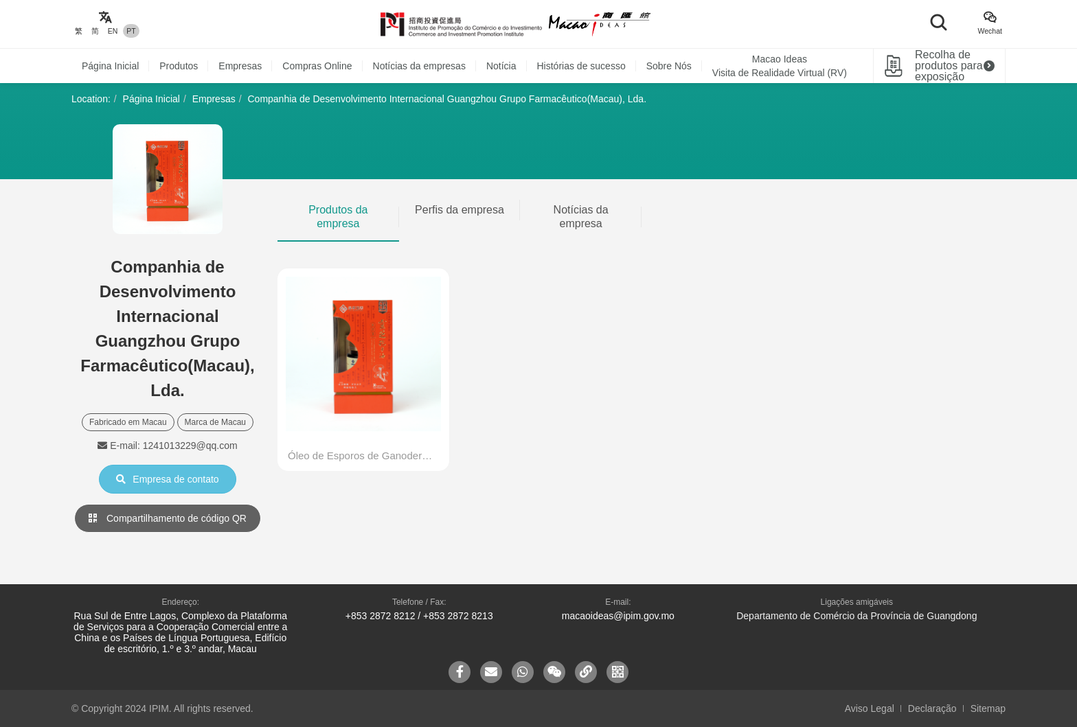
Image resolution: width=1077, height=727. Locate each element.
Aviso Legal (869, 708)
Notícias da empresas (419, 65)
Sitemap (988, 708)
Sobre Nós (669, 65)
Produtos (178, 65)
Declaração (932, 708)
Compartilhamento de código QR (168, 518)
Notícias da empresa (581, 216)
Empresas (240, 65)
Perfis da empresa (459, 210)
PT (130, 31)
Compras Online (317, 65)
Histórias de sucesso (581, 65)
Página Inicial (110, 65)
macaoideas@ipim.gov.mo (618, 615)
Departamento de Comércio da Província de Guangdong (856, 615)
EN (113, 31)
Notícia (501, 65)
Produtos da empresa (337, 216)
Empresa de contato (167, 479)
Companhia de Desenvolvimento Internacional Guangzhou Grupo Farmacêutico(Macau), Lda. (446, 98)
